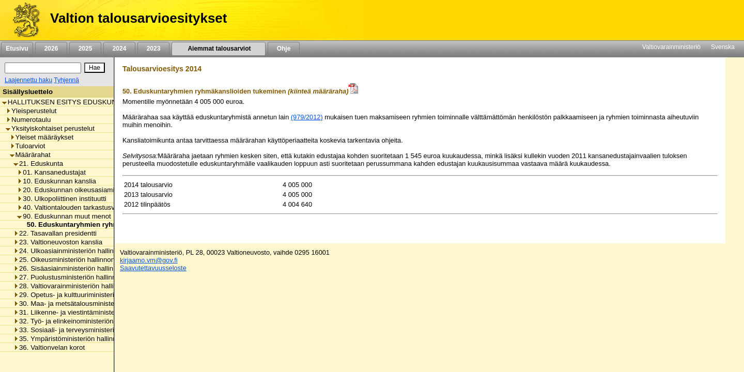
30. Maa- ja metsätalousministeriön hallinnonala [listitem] (89, 303)
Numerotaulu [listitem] (28, 119)
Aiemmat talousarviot (218, 48)
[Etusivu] (22, 20)
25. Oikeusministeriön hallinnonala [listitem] (68, 260)
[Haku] (43, 68)
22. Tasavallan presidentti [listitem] (55, 233)
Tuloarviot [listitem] (27, 146)
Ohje (283, 48)
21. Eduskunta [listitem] (38, 163)
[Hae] (94, 68)
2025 (85, 48)
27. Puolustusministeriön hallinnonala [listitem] (73, 277)
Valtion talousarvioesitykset (138, 18)
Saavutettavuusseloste (153, 268)
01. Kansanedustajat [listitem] (51, 172)
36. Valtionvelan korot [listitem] (49, 347)
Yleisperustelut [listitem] (31, 111)
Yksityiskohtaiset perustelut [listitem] (50, 128)
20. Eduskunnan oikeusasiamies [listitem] (69, 190)
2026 (51, 48)
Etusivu (17, 48)
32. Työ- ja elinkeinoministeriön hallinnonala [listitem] (82, 321)
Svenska (723, 47)
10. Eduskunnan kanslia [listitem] (56, 181)
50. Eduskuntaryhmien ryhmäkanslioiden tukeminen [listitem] (109, 224)
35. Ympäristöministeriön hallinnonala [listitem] (73, 339)
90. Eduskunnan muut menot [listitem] (64, 216)
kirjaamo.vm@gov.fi (149, 260)
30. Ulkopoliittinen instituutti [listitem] (61, 199)
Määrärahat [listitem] (30, 155)
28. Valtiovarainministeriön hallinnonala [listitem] (75, 286)
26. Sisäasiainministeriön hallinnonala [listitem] (73, 268)
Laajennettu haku (28, 80)
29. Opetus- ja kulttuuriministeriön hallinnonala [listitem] (86, 295)
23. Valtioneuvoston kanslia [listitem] (57, 242)
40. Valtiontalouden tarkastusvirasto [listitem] (74, 207)
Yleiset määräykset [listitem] (42, 137)
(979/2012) (307, 117)
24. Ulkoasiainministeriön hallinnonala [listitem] (73, 251)
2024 (119, 48)
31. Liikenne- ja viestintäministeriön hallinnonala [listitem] (89, 312)
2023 (153, 48)
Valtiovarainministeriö (671, 47)
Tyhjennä (66, 80)
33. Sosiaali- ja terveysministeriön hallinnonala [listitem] (86, 330)
